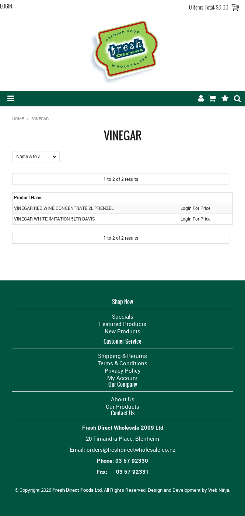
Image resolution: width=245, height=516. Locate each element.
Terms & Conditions (122, 363)
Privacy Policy (123, 370)
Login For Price (195, 208)
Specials (122, 316)
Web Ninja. (219, 490)
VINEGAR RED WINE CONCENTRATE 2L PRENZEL (63, 208)
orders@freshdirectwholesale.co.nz (131, 449)
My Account (122, 377)
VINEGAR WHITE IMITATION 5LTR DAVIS (54, 219)
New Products (122, 331)
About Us (122, 399)
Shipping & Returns (122, 355)
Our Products (122, 406)
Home (18, 118)
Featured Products (122, 323)
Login (6, 6)
